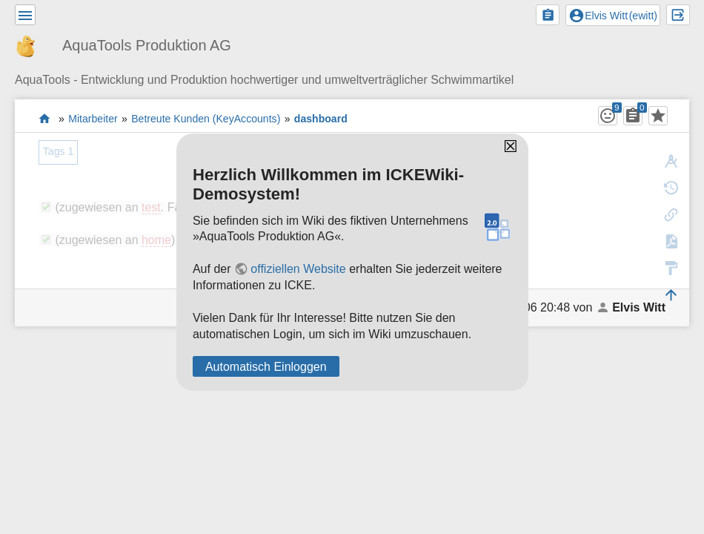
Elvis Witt (638, 307)
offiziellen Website (297, 269)
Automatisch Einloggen (266, 366)
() (613, 16)
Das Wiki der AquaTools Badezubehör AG (45, 118)
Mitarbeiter (93, 119)
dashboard (321, 119)
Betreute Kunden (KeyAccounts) (205, 119)
